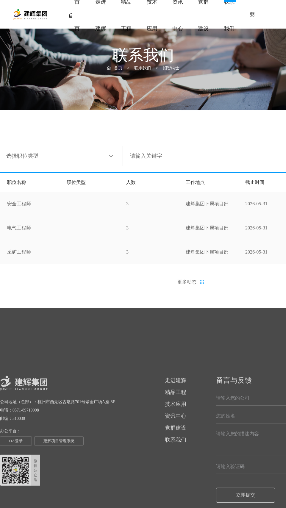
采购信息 (226, 99)
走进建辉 (100, 15)
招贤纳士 (190, 100)
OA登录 (16, 492)
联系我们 (229, 15)
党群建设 (203, 15)
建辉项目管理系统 (58, 492)
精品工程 (126, 15)
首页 (74, 15)
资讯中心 (177, 15)
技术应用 (152, 15)
